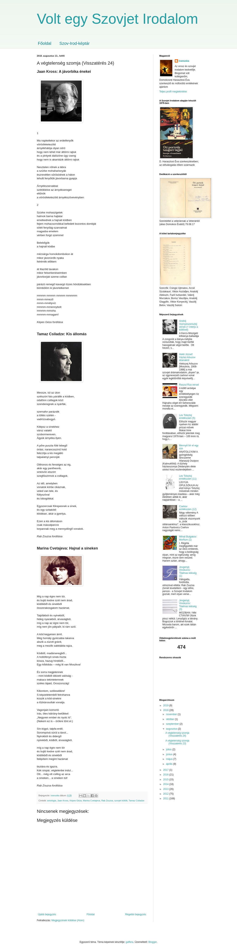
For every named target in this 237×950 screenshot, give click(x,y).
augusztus (172, 728)
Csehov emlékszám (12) (187, 508)
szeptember (172, 723)
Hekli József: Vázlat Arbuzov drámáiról (187, 357)
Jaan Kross (62, 800)
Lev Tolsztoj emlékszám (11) (187, 477)
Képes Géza (76, 800)
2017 (166, 769)
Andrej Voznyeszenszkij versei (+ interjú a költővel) (188, 325)
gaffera (129, 942)
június (169, 754)
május (169, 759)
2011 (166, 798)
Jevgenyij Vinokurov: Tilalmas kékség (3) (188, 605)
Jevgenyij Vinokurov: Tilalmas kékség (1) (188, 571)
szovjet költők (121, 800)
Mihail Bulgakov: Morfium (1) (188, 538)
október (170, 719)
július (169, 749)
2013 (166, 789)
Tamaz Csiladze (136, 800)
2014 (166, 784)
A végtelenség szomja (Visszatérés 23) (177, 742)
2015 (166, 779)
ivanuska (184, 60)
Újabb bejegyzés (47, 914)
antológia (51, 800)
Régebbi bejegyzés (135, 914)
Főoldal (44, 43)
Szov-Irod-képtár (74, 43)
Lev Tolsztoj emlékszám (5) (187, 416)
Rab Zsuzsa (107, 800)
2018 (166, 710)
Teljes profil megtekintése (173, 91)
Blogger (152, 942)
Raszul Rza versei (189, 384)
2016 (166, 774)
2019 (166, 705)
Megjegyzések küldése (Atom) (67, 920)
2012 (166, 793)
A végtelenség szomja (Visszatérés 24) (177, 734)
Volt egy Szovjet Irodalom (117, 19)
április (169, 764)
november (172, 714)
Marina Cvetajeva (91, 800)
